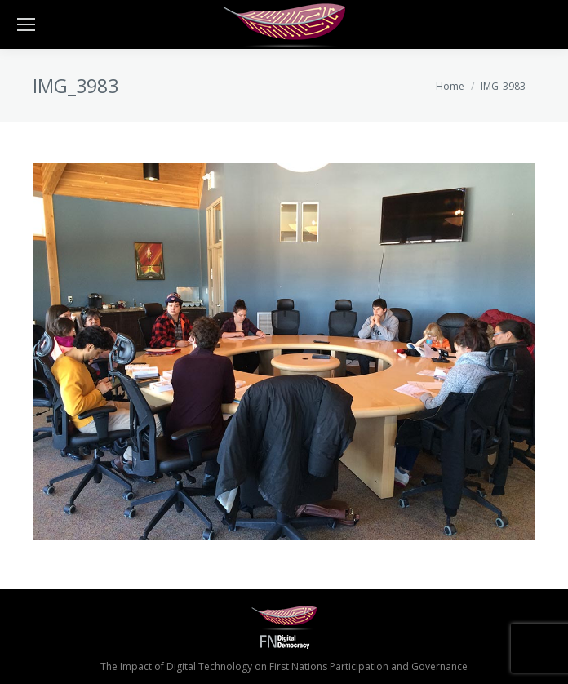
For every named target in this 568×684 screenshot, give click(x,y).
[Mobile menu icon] (26, 24)
